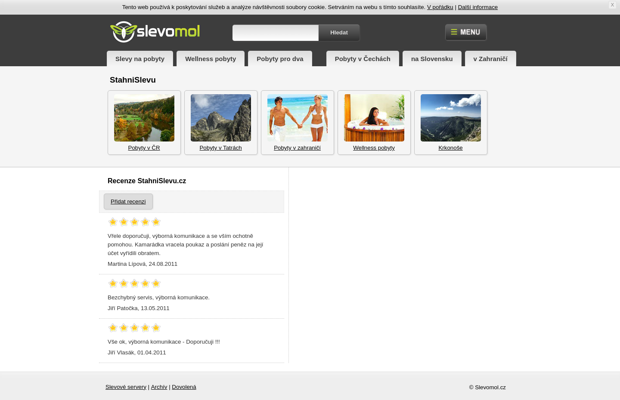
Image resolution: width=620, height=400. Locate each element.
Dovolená (184, 387)
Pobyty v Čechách (363, 58)
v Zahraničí (491, 58)
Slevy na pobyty (139, 58)
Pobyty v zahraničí (297, 122)
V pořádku (440, 7)
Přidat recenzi (128, 201)
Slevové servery (125, 387)
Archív (159, 387)
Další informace (478, 7)
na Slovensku (432, 58)
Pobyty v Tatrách (221, 122)
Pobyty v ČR (144, 122)
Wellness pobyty (210, 58)
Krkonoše (451, 122)
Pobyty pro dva (280, 58)
